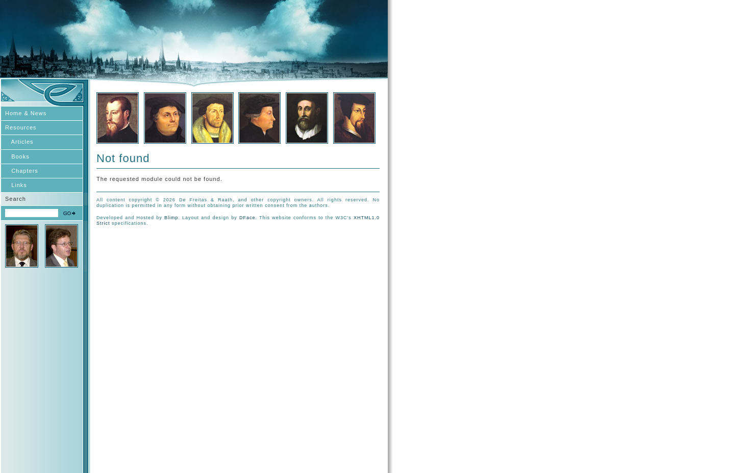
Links (16, 185)
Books (17, 156)
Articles (19, 142)
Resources (21, 127)
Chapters (21, 171)
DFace (247, 217)
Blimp (171, 217)
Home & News (25, 113)
